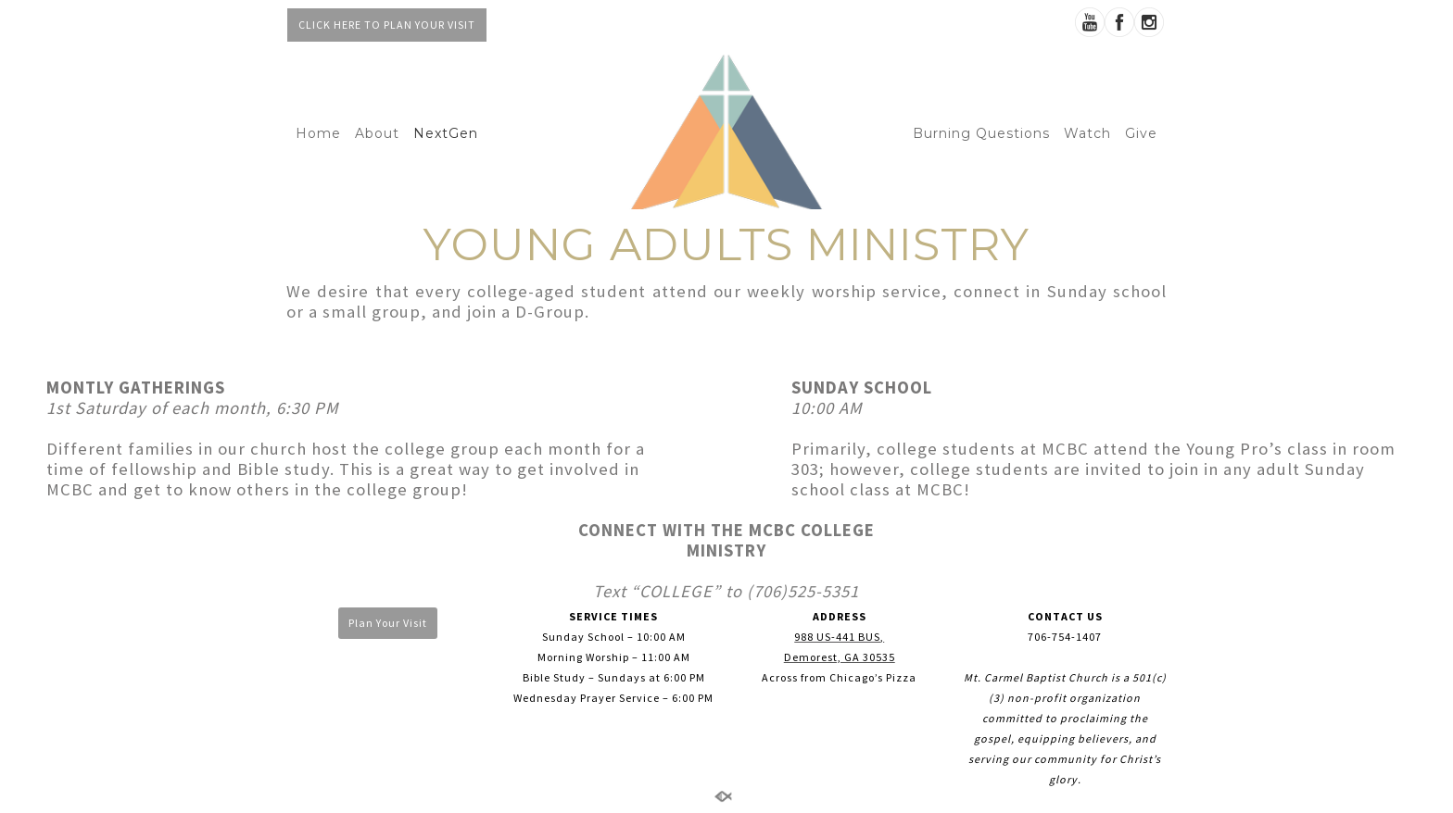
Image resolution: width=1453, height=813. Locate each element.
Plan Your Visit (387, 623)
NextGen (445, 133)
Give (1141, 133)
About (377, 133)
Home (318, 133)
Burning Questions (981, 133)
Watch (1087, 133)
